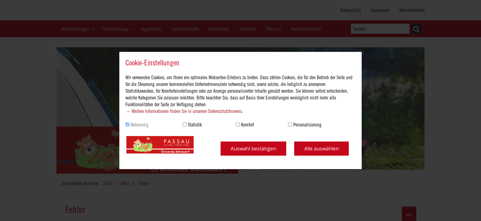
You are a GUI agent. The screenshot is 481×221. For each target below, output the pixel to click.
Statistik (195, 124)
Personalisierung (307, 124)
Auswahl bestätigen (253, 148)
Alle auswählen (321, 148)
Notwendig (139, 124)
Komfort (247, 124)
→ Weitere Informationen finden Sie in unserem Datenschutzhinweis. (184, 111)
